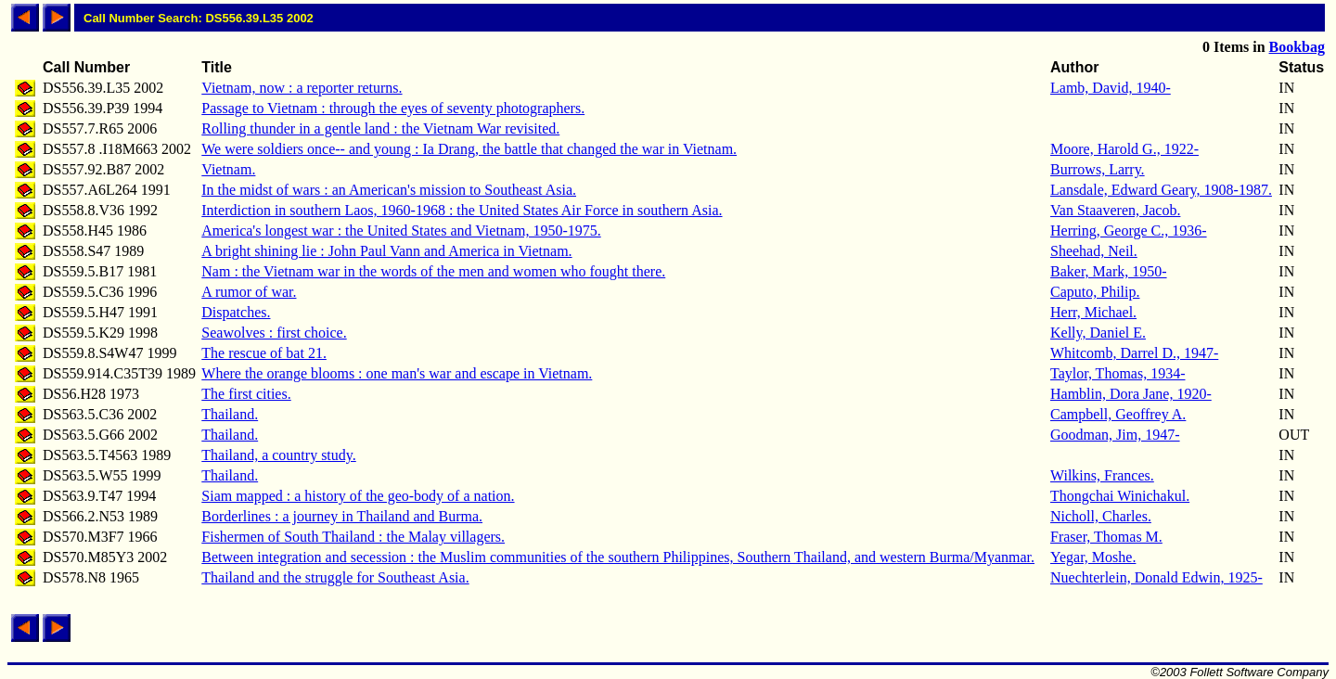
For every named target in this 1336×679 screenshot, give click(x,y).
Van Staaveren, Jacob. (1115, 210)
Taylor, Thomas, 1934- (1117, 373)
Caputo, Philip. (1094, 292)
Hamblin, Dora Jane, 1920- (1131, 394)
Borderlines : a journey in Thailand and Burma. (341, 516)
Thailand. (229, 414)
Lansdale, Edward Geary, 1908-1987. (1161, 190)
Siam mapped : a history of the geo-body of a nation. (357, 496)
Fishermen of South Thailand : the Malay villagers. (353, 536)
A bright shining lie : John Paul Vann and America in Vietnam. (386, 251)
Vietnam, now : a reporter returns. (301, 88)
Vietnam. (228, 169)
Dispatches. (235, 312)
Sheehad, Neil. (1093, 251)
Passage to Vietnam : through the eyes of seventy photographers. (392, 108)
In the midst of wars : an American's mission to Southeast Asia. (388, 190)
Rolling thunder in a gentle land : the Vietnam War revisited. (380, 128)
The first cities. (245, 394)
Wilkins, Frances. (1102, 475)
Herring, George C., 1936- (1128, 230)
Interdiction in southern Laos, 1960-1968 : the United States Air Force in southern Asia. (461, 210)
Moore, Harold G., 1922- (1124, 149)
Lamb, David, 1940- (1110, 88)
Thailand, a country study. (278, 455)
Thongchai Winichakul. (1119, 496)
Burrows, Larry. (1097, 169)
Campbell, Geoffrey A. (1118, 414)
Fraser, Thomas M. (1106, 536)
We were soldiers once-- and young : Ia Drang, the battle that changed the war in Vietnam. (469, 149)
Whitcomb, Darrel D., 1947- (1134, 353)
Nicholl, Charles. (1100, 516)
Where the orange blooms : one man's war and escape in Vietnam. (396, 373)
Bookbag (1297, 47)
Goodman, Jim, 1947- (1115, 434)
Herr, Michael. (1093, 312)
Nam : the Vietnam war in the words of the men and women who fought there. (433, 271)
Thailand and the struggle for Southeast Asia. (335, 577)
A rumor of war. (248, 292)
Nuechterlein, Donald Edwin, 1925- (1156, 577)
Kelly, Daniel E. (1098, 332)
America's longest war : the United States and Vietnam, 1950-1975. (400, 230)
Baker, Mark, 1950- (1108, 271)
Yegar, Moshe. (1093, 557)
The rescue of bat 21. (264, 353)
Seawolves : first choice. (273, 332)
